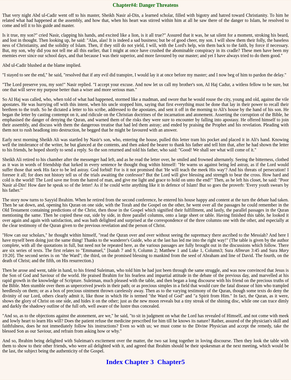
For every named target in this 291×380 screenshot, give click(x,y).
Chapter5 (171, 362)
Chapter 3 (140, 362)
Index (114, 362)
